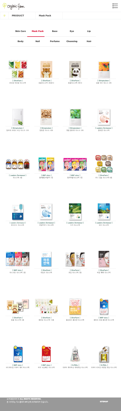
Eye (72, 31)
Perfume (55, 41)
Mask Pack (38, 31)
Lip (89, 31)
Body (20, 41)
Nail (37, 41)
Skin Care (20, 31)
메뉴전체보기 (115, 6)
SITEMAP (104, 402)
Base (54, 31)
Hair (89, 41)
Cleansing (71, 41)
